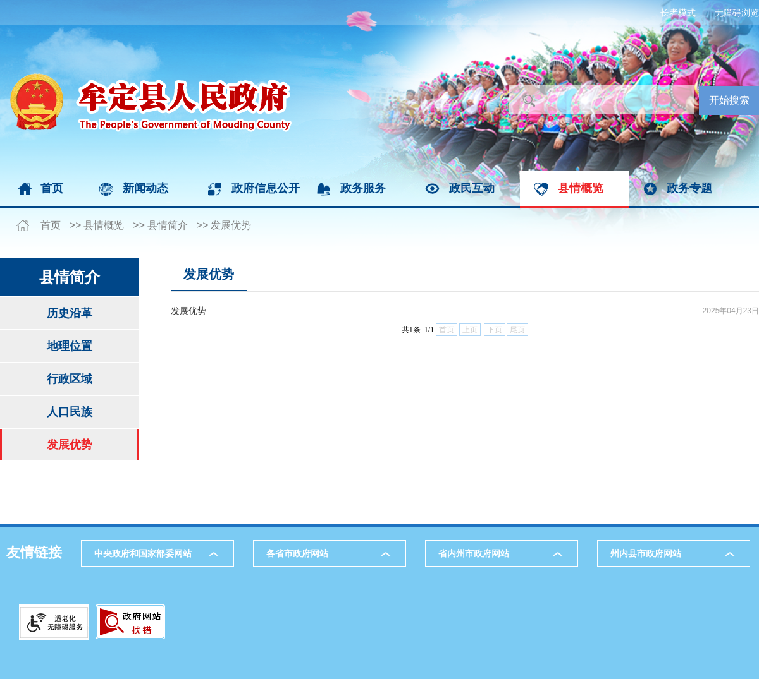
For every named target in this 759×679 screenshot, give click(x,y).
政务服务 (363, 188)
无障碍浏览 (737, 13)
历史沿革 (69, 313)
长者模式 (678, 13)
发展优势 (231, 225)
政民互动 (472, 188)
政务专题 (689, 188)
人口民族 (69, 412)
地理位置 (69, 346)
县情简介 (167, 225)
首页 (51, 188)
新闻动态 (145, 188)
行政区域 (69, 379)
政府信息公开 (265, 188)
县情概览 (580, 188)
